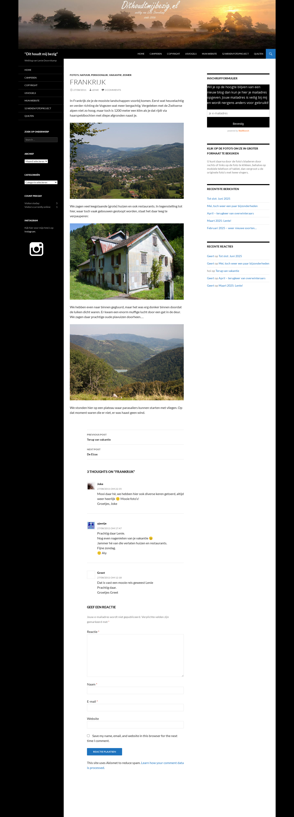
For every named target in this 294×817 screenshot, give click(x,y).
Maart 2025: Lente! (219, 220)
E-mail (92, 701)
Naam (92, 684)
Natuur (85, 75)
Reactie (93, 632)
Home (141, 53)
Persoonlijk (99, 75)
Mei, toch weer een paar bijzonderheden (232, 206)
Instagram (29, 231)
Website (93, 718)
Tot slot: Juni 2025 (218, 198)
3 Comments (113, 89)
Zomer (127, 75)
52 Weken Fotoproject (235, 53)
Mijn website (209, 53)
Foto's (74, 75)
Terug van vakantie (135, 436)
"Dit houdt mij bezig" (41, 54)
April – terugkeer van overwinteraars (230, 213)
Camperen (156, 53)
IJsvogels (191, 53)
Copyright (173, 53)
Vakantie (115, 75)
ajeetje (102, 523)
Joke (100, 484)
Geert (210, 256)
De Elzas (135, 451)
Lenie (95, 89)
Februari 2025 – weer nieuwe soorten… (232, 228)
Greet (101, 572)
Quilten (258, 53)
